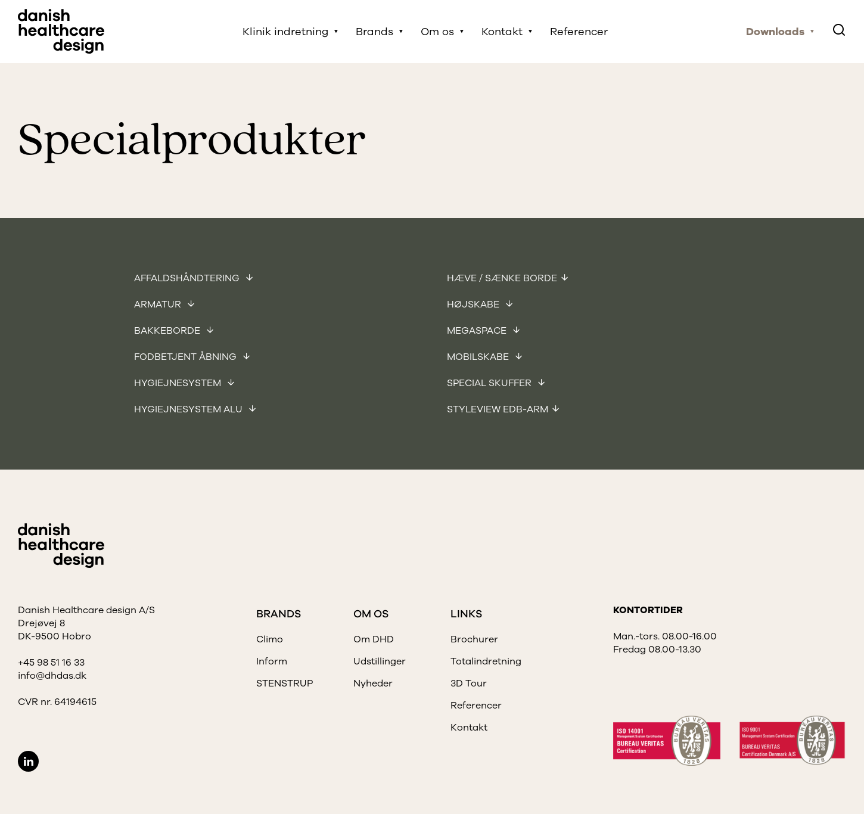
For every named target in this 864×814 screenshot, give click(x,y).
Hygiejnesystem (178, 383)
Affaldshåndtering (188, 278)
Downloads (775, 31)
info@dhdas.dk (52, 675)
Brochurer (474, 639)
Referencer (579, 31)
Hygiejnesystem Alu (189, 409)
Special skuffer (490, 383)
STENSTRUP (284, 683)
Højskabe (474, 304)
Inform (271, 661)
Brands (374, 31)
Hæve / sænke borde (502, 278)
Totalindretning (485, 661)
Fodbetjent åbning (186, 356)
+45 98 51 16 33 (51, 662)
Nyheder (373, 683)
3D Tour (468, 683)
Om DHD (373, 639)
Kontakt (502, 31)
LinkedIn (28, 761)
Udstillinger (379, 661)
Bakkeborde (168, 330)
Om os (437, 31)
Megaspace (478, 330)
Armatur (159, 304)
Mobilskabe (479, 356)
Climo (269, 639)
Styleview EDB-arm (497, 409)
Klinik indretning (285, 31)
